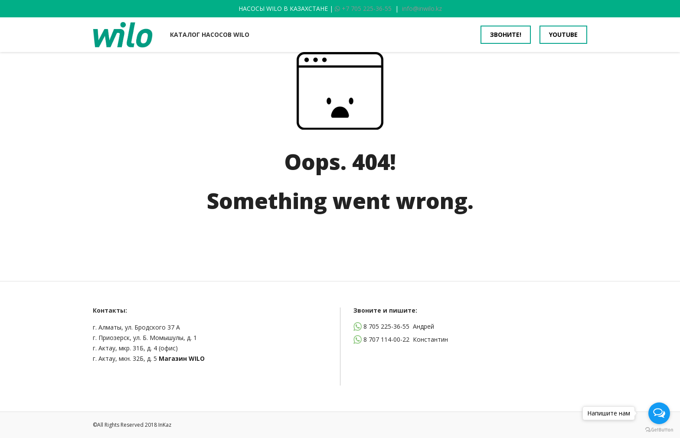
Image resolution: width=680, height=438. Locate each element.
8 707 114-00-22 (386, 339)
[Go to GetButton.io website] (659, 429)
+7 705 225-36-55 (363, 8)
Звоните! (505, 34)
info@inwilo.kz (422, 8)
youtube (563, 34)
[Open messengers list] (659, 413)
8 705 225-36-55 (386, 326)
